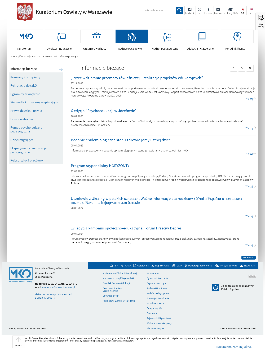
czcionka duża (249, 68)
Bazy (179, 266)
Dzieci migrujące (21, 140)
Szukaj (179, 10)
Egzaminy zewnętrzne (25, 95)
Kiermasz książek (155, 329)
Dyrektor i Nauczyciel (157, 279)
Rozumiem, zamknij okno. (234, 347)
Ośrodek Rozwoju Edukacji (116, 284)
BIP (116, 266)
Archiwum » (249, 258)
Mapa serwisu (162, 266)
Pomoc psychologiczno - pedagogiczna (27, 130)
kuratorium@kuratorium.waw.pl (58, 288)
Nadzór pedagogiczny (158, 294)
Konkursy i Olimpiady (25, 78)
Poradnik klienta (155, 304)
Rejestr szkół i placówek (26, 161)
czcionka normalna (233, 68)
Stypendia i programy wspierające (34, 103)
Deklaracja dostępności (200, 266)
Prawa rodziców (21, 120)
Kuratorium (153, 274)
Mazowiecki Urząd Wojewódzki (118, 279)
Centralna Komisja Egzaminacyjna (112, 290)
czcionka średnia (241, 68)
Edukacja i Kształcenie (158, 299)
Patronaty (152, 314)
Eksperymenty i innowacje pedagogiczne (28, 151)
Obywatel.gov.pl (111, 296)
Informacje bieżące (68, 57)
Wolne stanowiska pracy (159, 324)
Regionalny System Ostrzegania (119, 301)
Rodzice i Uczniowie (42, 57)
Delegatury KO (154, 309)
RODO (128, 266)
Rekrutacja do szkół (23, 86)
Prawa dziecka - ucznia (26, 111)
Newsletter (249, 266)
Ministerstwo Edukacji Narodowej (120, 274)
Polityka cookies (228, 266)
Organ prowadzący (156, 284)
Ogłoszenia (143, 266)
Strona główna (17, 57)
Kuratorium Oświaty (73, 12)
